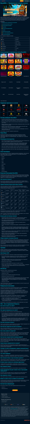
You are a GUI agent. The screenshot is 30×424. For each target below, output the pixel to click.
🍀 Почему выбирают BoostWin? (7, 25)
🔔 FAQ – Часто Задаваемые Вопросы (7, 32)
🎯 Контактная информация (6, 34)
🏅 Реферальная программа (6, 31)
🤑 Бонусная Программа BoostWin (7, 28)
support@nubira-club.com (14, 408)
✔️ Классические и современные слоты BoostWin (9, 22)
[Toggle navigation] (0, 1)
